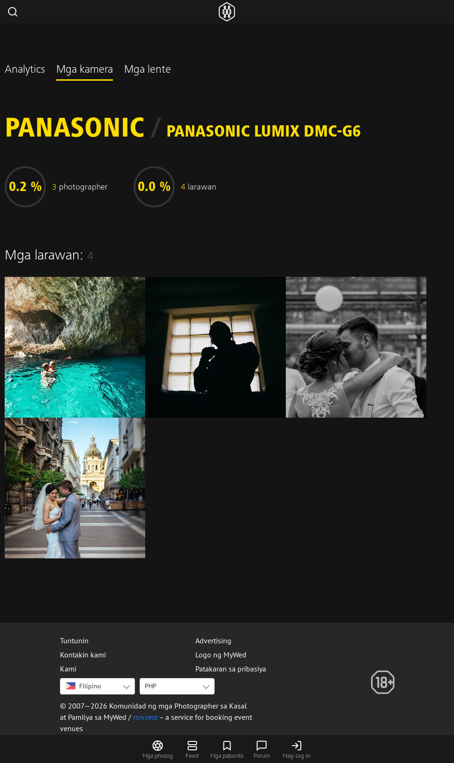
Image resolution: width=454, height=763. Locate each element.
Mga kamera (84, 70)
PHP (150, 686)
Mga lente (147, 70)
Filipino (83, 686)
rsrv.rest (145, 717)
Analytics (25, 70)
